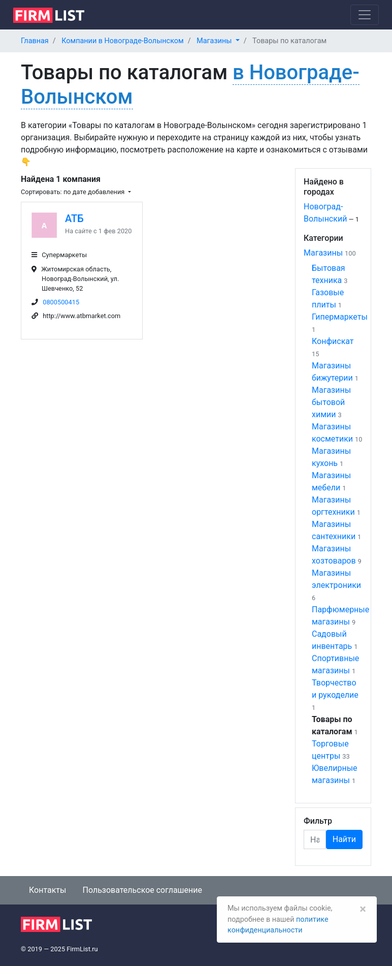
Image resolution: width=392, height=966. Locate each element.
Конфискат (333, 341)
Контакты (47, 890)
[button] (218, 41)
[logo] (56, 14)
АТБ (74, 218)
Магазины (323, 253)
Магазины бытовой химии (331, 402)
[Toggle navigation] (364, 15)
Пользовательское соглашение (142, 890)
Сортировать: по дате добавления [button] (73, 192)
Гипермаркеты (340, 317)
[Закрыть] (362, 909)
